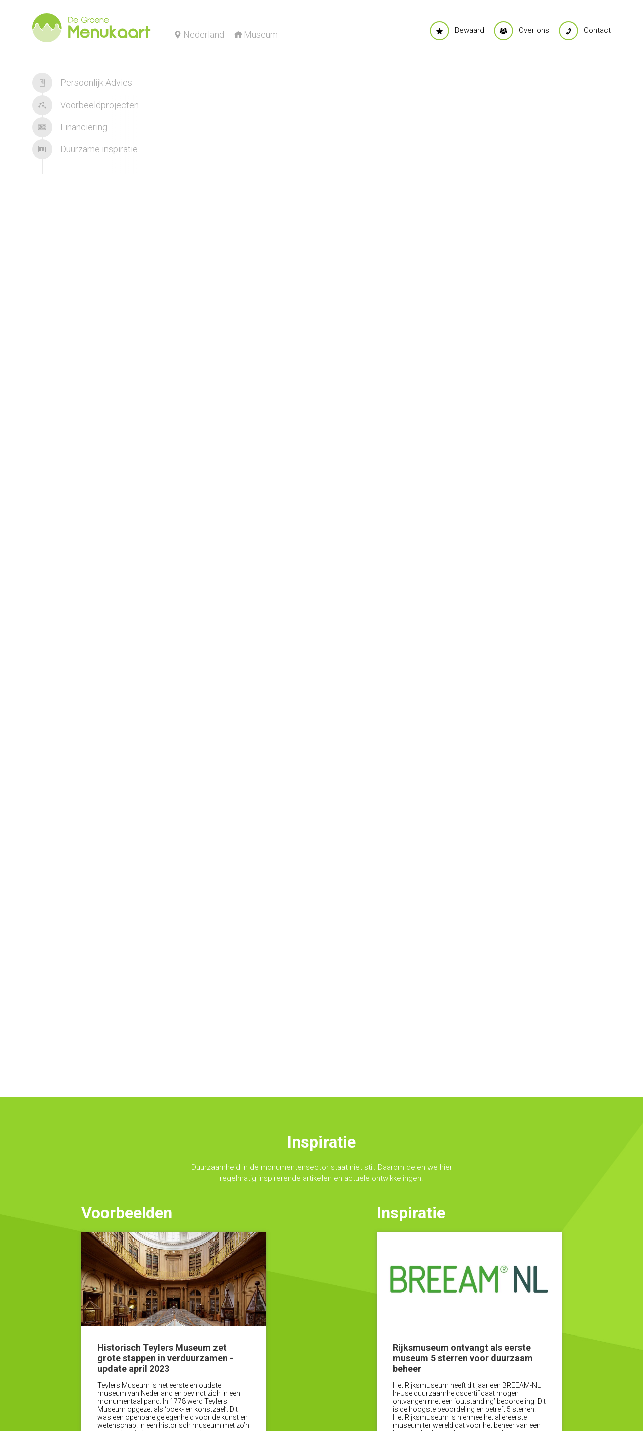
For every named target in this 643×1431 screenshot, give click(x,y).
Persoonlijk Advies (82, 83)
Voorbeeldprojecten (85, 105)
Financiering (70, 127)
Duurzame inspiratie (85, 149)
